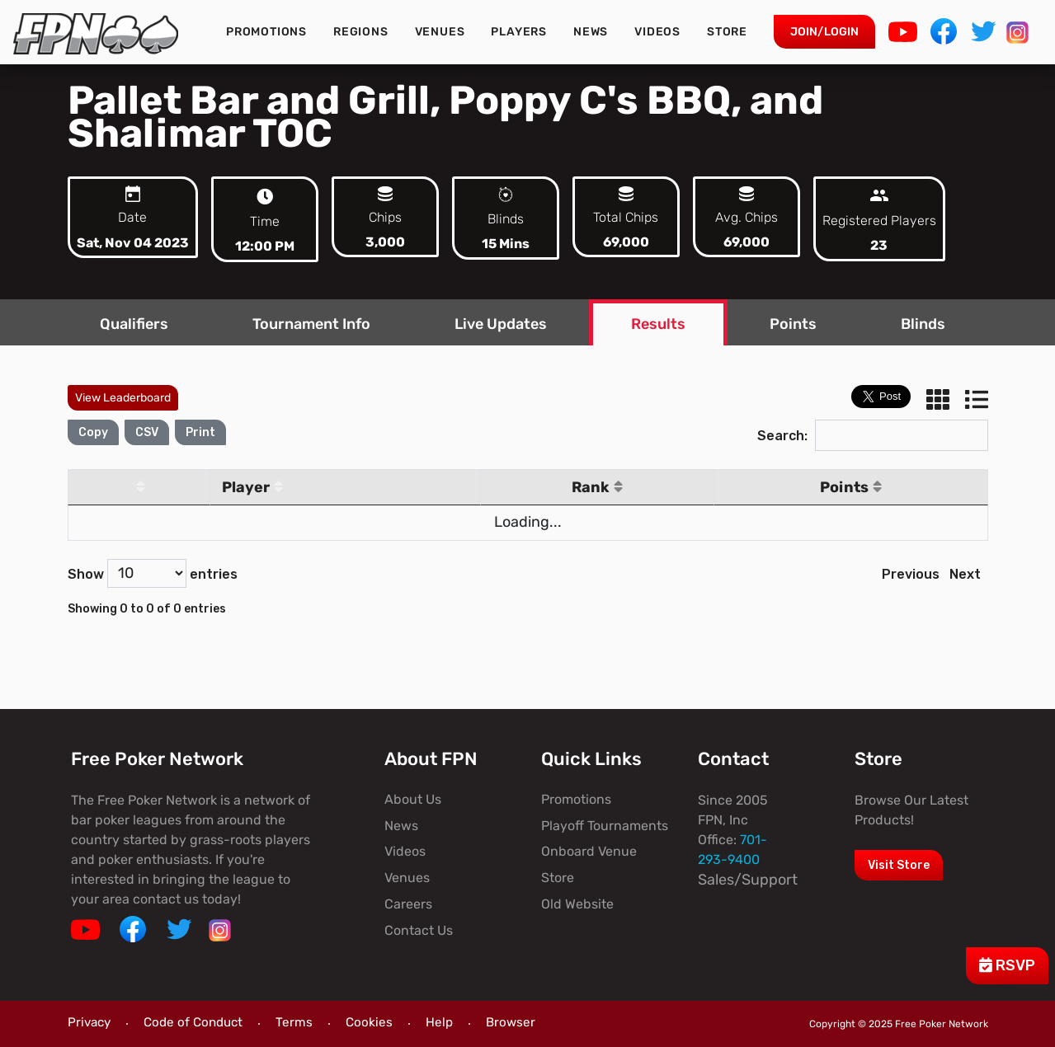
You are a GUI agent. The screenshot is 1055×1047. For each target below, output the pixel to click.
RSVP (1007, 965)
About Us (412, 799)
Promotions (266, 32)
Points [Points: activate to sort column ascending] (851, 487)
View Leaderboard (123, 398)
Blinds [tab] (923, 324)
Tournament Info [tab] (311, 324)
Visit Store (899, 865)
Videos (657, 32)
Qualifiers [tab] (134, 324)
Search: (872, 436)
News (590, 32)
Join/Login (824, 32)
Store (727, 32)
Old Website (577, 904)
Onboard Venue (589, 851)
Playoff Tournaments (604, 825)
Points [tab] (793, 324)
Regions (361, 32)
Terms (294, 1022)
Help (439, 1022)
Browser (510, 1022)
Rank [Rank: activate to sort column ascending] (597, 487)
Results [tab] (658, 324)
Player (252, 487)
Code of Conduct (193, 1022)
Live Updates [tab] (500, 324)
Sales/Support (748, 880)
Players (519, 32)
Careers (408, 904)
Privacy (89, 1022)
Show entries (153, 573)
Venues (440, 32)
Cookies (369, 1022)
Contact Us (418, 930)
